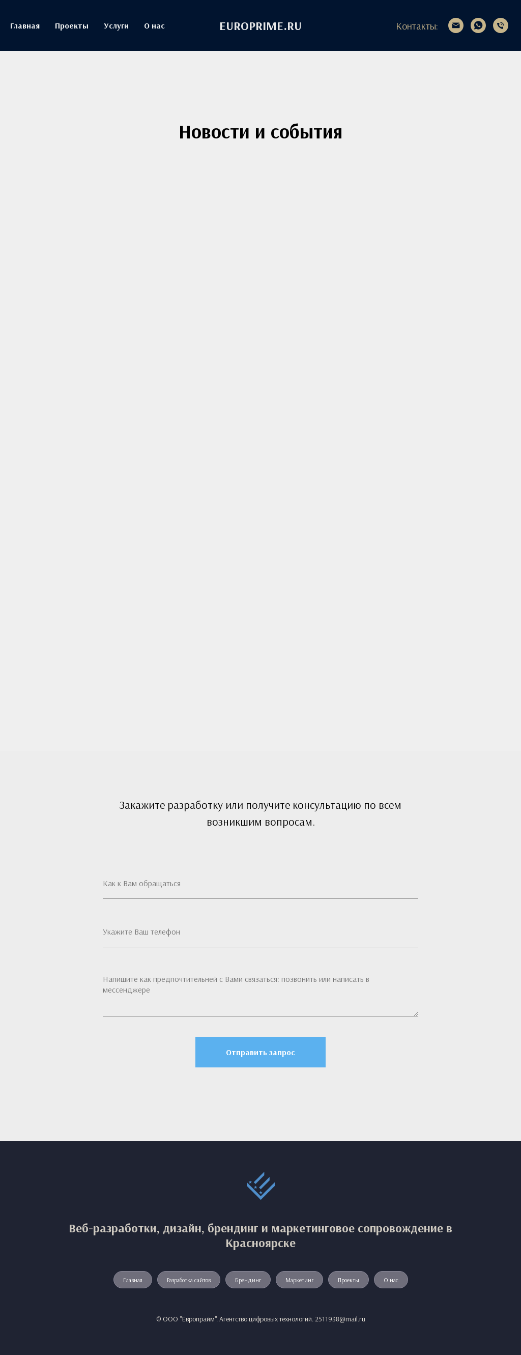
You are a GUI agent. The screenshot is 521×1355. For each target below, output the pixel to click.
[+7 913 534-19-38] (500, 25)
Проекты (72, 25)
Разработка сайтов (189, 1280)
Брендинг (248, 1280)
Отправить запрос (260, 1052)
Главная (25, 25)
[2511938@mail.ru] (456, 25)
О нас (154, 25)
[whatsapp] (478, 25)
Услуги (116, 25)
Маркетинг (299, 1280)
